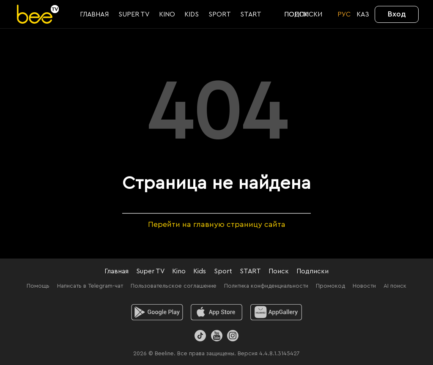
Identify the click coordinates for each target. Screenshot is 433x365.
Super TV (150, 271)
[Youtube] (216, 335)
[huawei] (276, 312)
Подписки (312, 271)
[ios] (217, 312)
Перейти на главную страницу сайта (216, 224)
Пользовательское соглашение (173, 286)
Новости (364, 286)
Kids (199, 271)
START (250, 271)
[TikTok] (200, 335)
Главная (116, 271)
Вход (397, 14)
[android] (157, 312)
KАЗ (362, 14)
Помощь (38, 286)
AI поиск (395, 286)
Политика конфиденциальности (266, 286)
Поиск (279, 271)
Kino (179, 271)
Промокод (330, 286)
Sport (223, 271)
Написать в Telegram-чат (90, 286)
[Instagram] (232, 335)
